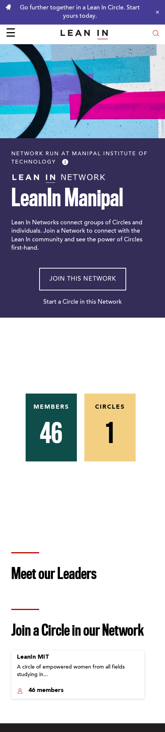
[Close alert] (155, 12)
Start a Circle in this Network (82, 302)
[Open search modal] (156, 34)
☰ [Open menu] (11, 34)
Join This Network (82, 279)
